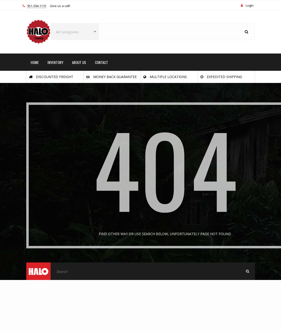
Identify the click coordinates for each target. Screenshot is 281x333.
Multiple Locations (165, 76)
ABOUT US (79, 62)
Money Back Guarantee (111, 76)
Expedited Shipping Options (221, 78)
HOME (35, 62)
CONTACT (101, 62)
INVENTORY (55, 62)
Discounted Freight (51, 76)
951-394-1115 (36, 6)
